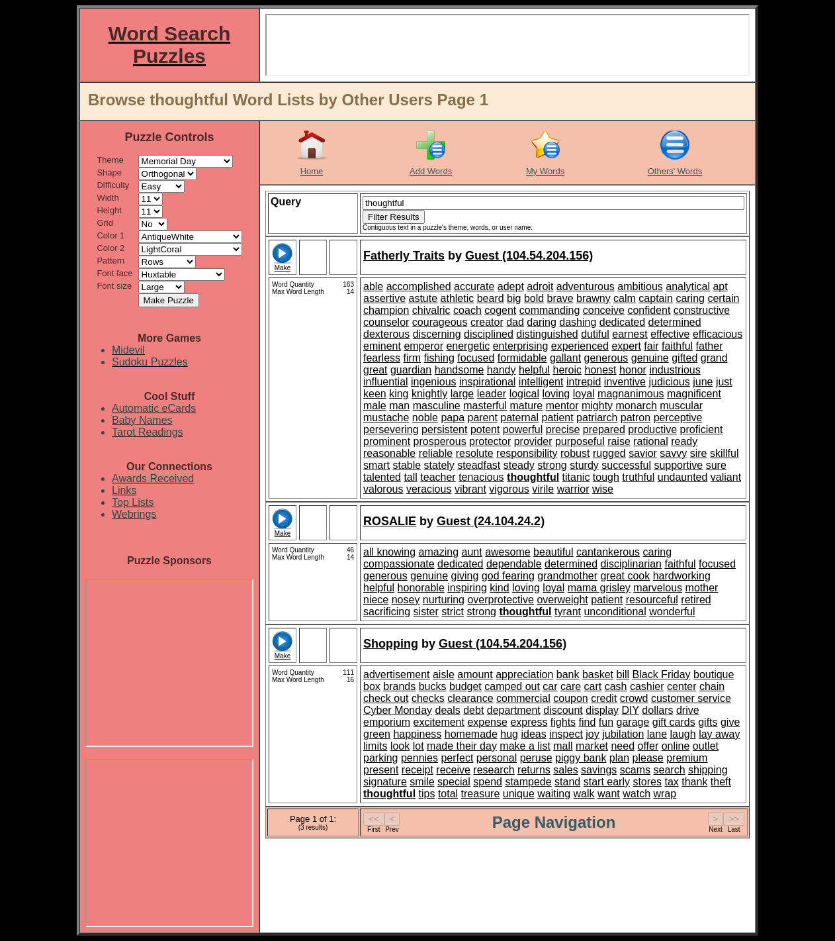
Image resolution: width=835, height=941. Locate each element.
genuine (650, 358)
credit (604, 698)
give (730, 722)
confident (648, 310)
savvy (673, 453)
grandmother (567, 575)
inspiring (467, 587)
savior (643, 453)
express (528, 722)
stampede (528, 781)
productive (652, 429)
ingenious (434, 381)
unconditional (615, 611)
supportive (678, 465)
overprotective (500, 599)
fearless (381, 358)
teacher (437, 477)
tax (671, 781)
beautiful (553, 552)
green (376, 734)
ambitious (639, 286)
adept (511, 286)
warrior (573, 489)
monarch (636, 405)
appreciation (524, 674)
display (602, 710)
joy (592, 734)
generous (606, 358)
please (648, 758)
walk (584, 793)
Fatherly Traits (404, 255)
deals (448, 710)
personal (496, 758)
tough (606, 477)
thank (694, 781)
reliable (436, 453)
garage (633, 722)
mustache (386, 417)
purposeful (580, 441)
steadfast (478, 465)
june (703, 381)
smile (422, 781)
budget (465, 686)
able (373, 286)
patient (558, 417)
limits (375, 746)
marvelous (657, 587)
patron (635, 417)
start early (607, 781)
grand (714, 358)
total (448, 793)
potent (485, 429)
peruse (536, 758)
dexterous (386, 334)
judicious (668, 381)
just (724, 381)
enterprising (521, 346)
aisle (444, 674)
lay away (719, 734)
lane (657, 734)
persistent (444, 429)
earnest (629, 334)
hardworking (682, 575)
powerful (523, 429)
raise (619, 441)
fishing (439, 358)
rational (650, 441)
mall (562, 746)
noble (425, 417)
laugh (683, 734)
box (371, 686)
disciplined (488, 334)
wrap (664, 793)
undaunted (683, 477)
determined (674, 322)
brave (560, 298)
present (380, 769)
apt (720, 286)
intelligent (541, 381)
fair (651, 346)
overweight (562, 599)
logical (524, 393)
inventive (625, 381)
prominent (386, 441)
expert (625, 346)
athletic (457, 298)
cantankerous (608, 552)
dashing (577, 322)
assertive (384, 298)
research (493, 769)
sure (716, 465)
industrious (674, 369)
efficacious (717, 334)
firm (412, 358)
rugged (609, 453)
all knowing (389, 552)
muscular (681, 405)
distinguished (547, 334)
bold (534, 298)
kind (499, 587)
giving (465, 575)
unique (519, 793)
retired (696, 599)
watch (636, 793)
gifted (684, 358)
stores (647, 781)
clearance (470, 698)
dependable (514, 564)
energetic (468, 346)
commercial (523, 698)
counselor (386, 322)
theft (721, 781)
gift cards (673, 722)
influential (385, 381)
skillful (724, 453)
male (374, 405)
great (375, 369)
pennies (419, 758)
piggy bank (580, 758)
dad (515, 322)
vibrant (470, 489)
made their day (462, 746)
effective (669, 334)
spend (487, 781)
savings (599, 769)
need (623, 746)
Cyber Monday (397, 710)
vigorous (509, 489)
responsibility (526, 453)
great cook (625, 575)
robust (575, 453)
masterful (485, 405)
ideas (533, 734)
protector (490, 441)
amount (474, 674)
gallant (565, 358)
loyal (584, 393)
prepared (604, 429)
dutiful (595, 334)
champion (386, 310)
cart (593, 686)
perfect (457, 758)
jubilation (623, 734)
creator (487, 322)
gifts (707, 722)
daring (541, 322)
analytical (688, 286)
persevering (391, 429)
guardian (410, 369)
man (399, 405)
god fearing (508, 575)
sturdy (584, 465)
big (514, 298)
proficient (701, 429)
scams (635, 769)
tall (410, 477)
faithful (677, 346)
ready (684, 441)
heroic (567, 369)
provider (533, 441)
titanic (576, 477)
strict (452, 611)
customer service (691, 698)
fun (606, 722)
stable (406, 465)
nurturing (443, 599)
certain (723, 298)
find (587, 722)
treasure (480, 793)
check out (385, 698)
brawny (593, 298)
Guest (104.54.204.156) (529, 255)
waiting (553, 793)
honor (632, 369)
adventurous (585, 286)
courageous (440, 322)
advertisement (396, 674)
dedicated (622, 322)
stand (567, 781)
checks (428, 698)
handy (501, 369)
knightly (429, 393)
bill (623, 674)
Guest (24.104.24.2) (491, 521)
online (676, 746)
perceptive (678, 417)
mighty (597, 405)
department (514, 710)
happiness (417, 734)
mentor (562, 405)
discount (563, 710)
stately (439, 465)
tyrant (567, 611)
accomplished (418, 286)
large (462, 393)
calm (624, 298)
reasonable (389, 453)
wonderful (672, 611)
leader (491, 393)
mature (526, 405)
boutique (713, 674)
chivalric (431, 310)
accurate (474, 286)
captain (655, 298)
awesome (507, 552)
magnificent (694, 393)
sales (565, 769)
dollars (657, 710)
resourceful (652, 599)
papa (452, 417)
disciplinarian (631, 564)
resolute (475, 453)
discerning (437, 334)
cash (616, 686)
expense (487, 722)
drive (687, 710)
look (400, 746)
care (570, 686)
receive (453, 769)
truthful (638, 477)
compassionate (399, 564)
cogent (500, 310)
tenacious (481, 477)
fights (563, 722)
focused (475, 358)
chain (712, 686)
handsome (459, 369)
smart (376, 465)
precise (563, 429)
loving (556, 393)
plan (619, 758)
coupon (570, 698)
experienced (580, 346)
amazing (439, 552)
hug (509, 734)
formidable (522, 358)
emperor (423, 346)
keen (374, 393)
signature (385, 781)
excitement (439, 722)
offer (647, 746)
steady (519, 465)
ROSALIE (389, 521)
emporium (386, 722)
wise (602, 489)
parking (380, 758)
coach (467, 310)
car (550, 686)
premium (686, 758)
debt (473, 710)
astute (422, 298)
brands (399, 686)
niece (375, 599)
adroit (540, 286)
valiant (726, 477)
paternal (519, 417)
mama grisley (599, 587)
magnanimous (630, 393)
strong (551, 465)
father (709, 346)
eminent (382, 346)
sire (698, 453)
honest (601, 369)
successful (626, 465)
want (608, 793)
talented (382, 477)
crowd (634, 698)
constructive (702, 310)
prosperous (440, 441)
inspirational (487, 381)
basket (597, 674)
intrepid (583, 381)
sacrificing (386, 611)
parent (482, 417)
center (681, 686)
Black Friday (662, 674)
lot (418, 746)
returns (533, 769)
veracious (428, 489)
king (398, 393)
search (669, 769)
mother (702, 587)
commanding (549, 310)
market (592, 746)
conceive (604, 310)
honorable (421, 587)
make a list (525, 746)
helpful (534, 369)
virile (543, 489)
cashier (647, 686)
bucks (433, 686)
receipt (417, 769)
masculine (437, 405)
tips (427, 793)
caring (690, 298)
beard (490, 298)
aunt (472, 552)
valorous (383, 489)
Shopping (390, 643)
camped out (512, 686)
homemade (471, 734)
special (453, 781)
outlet (706, 746)
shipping (708, 769)
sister (426, 611)
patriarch (596, 417)
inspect (566, 734)
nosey (406, 599)
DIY (630, 710)
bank (568, 674)
